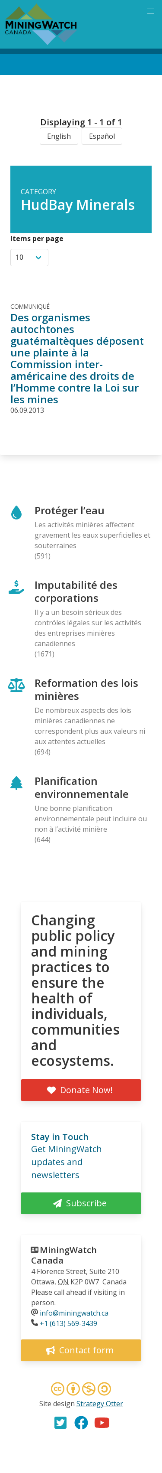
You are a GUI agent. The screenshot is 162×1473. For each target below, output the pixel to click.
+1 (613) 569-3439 (68, 1323)
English (59, 136)
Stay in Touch (60, 1137)
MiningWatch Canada (64, 1255)
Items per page (37, 238)
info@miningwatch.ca (74, 1313)
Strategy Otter (99, 1403)
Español (102, 136)
